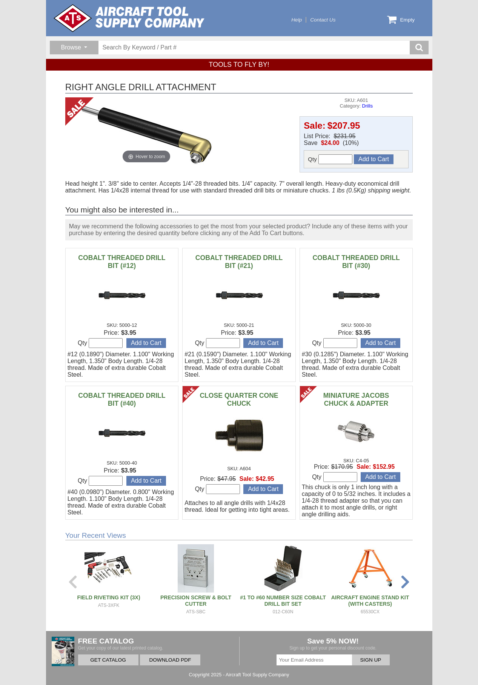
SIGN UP (370, 660)
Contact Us (322, 20)
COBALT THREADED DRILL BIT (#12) (121, 261)
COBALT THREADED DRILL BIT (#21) (239, 261)
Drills (367, 106)
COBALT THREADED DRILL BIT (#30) (356, 261)
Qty (330, 159)
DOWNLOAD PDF (170, 660)
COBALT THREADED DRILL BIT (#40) (121, 399)
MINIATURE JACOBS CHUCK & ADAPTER (356, 399)
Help (296, 20)
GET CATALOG (108, 660)
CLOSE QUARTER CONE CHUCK (239, 399)
